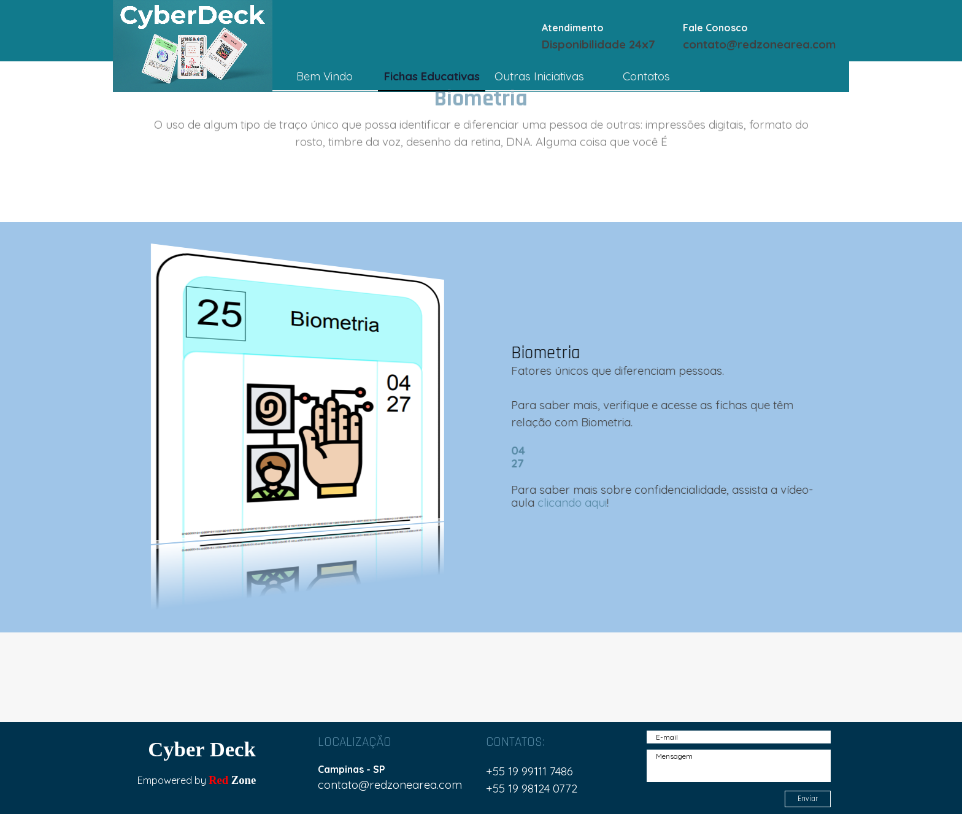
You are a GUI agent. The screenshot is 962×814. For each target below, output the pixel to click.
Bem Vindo (324, 76)
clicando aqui (569, 502)
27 (514, 463)
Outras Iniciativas (539, 76)
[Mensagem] (739, 766)
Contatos (646, 76)
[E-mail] (739, 737)
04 (515, 450)
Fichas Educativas (432, 76)
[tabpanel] (609, 35)
